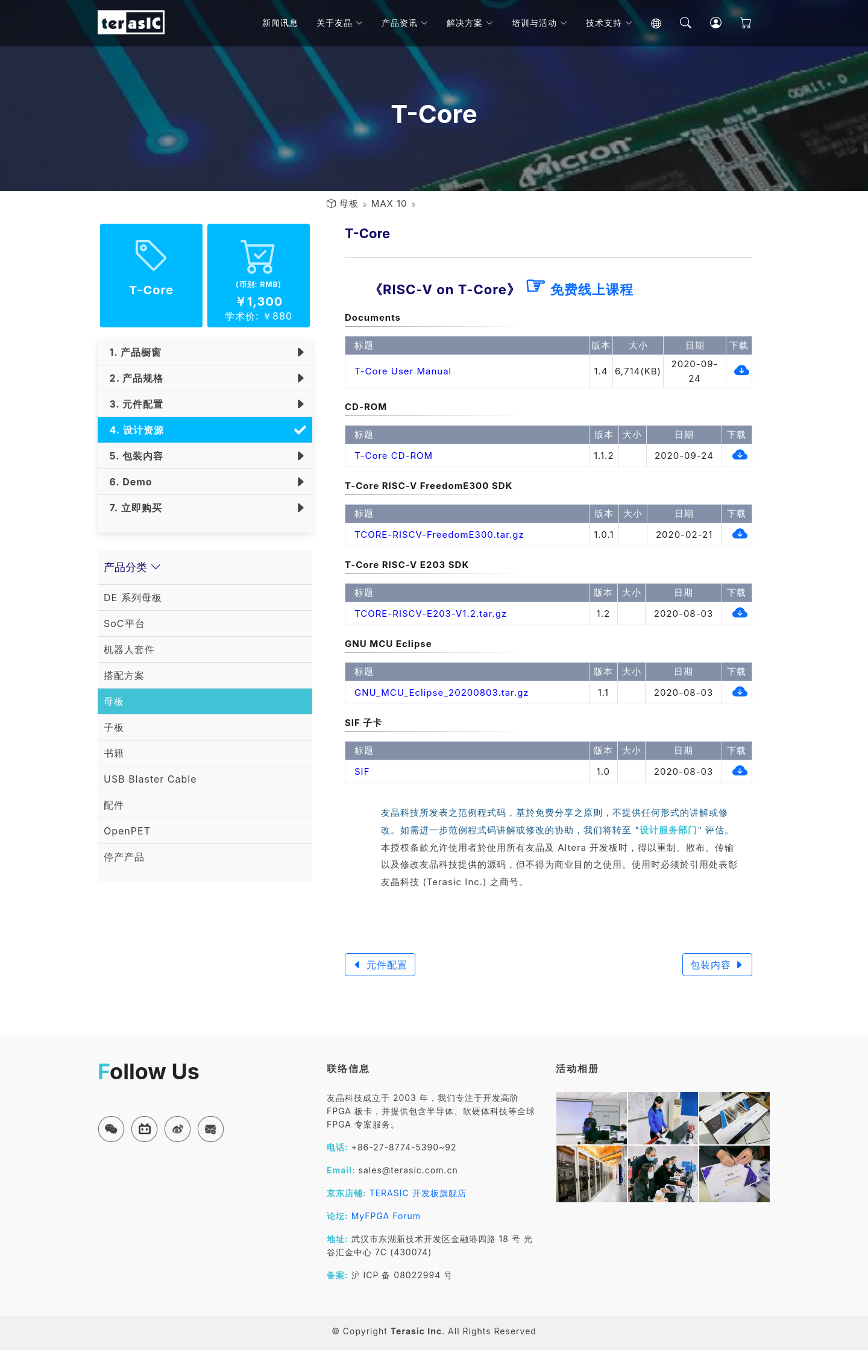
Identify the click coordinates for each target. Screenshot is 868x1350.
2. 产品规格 (133, 378)
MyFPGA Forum (386, 1216)
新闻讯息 (284, 24)
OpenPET (127, 831)
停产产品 (124, 857)
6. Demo (128, 482)
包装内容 (717, 965)
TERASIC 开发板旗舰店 (418, 1193)
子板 (114, 727)
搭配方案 (124, 675)
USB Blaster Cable (150, 779)
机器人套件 (129, 649)
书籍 (114, 753)
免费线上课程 (579, 289)
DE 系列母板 (133, 597)
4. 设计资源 (134, 430)
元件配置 (380, 965)
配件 (114, 805)
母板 (349, 203)
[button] (111, 1129)
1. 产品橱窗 (133, 352)
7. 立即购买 (133, 508)
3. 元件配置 (133, 404)
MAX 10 (389, 203)
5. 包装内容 (133, 456)
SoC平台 (124, 623)
